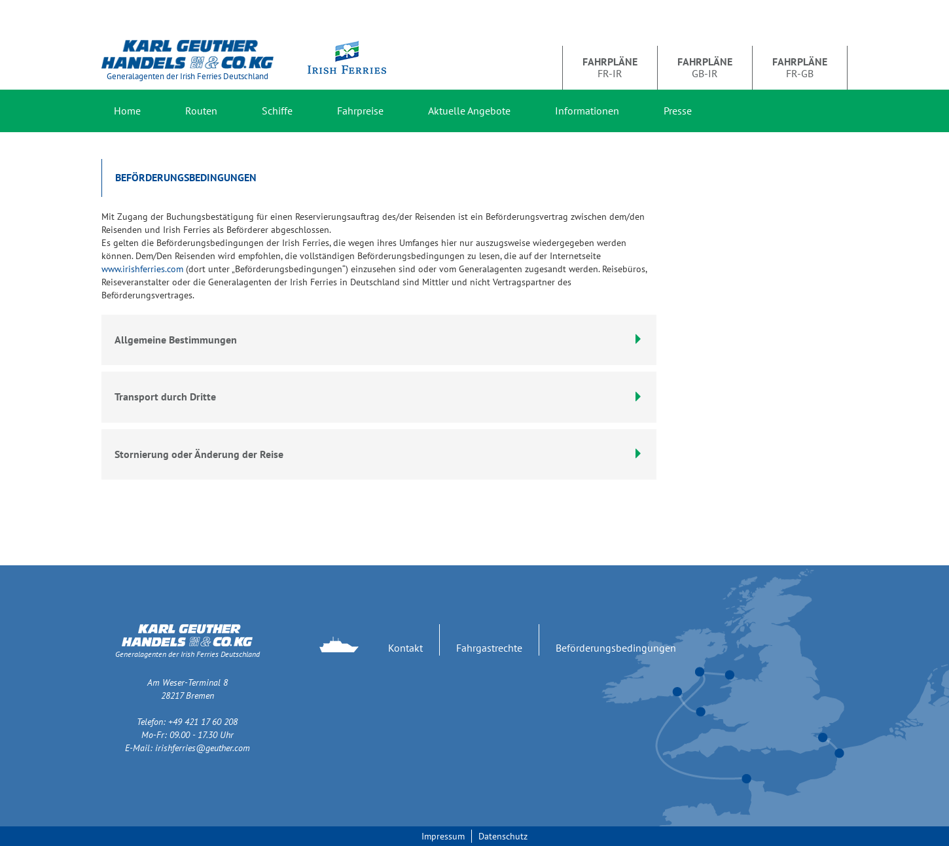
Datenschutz (503, 836)
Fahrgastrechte (489, 647)
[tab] (378, 397)
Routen (201, 110)
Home (127, 110)
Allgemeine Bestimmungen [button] (379, 339)
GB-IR (704, 67)
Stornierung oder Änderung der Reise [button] (379, 454)
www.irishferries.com (142, 269)
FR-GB (799, 67)
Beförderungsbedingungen (616, 647)
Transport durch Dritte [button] (379, 396)
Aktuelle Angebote (469, 110)
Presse (678, 110)
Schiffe (277, 110)
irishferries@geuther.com (202, 748)
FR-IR (609, 67)
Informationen (587, 110)
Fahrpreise (360, 110)
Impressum (443, 836)
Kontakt (405, 647)
